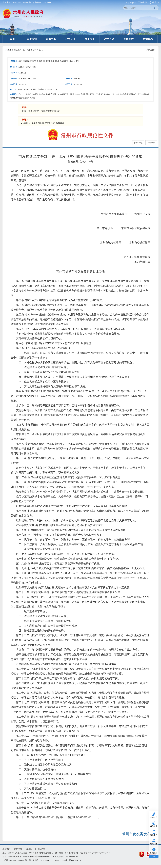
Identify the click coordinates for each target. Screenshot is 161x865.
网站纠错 (41, 849)
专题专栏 (129, 39)
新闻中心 (51, 39)
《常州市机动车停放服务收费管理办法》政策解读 (43, 123)
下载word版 (138, 143)
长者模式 (153, 817)
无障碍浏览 (143, 2)
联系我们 (6, 849)
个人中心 (46, 2)
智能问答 (17, 2)
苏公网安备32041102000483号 (15, 860)
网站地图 (18, 849)
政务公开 (70, 39)
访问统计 (29, 849)
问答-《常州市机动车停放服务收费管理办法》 (41, 111)
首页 (12, 39)
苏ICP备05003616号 (59, 860)
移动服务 (27, 2)
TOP (153, 856)
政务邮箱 (37, 2)
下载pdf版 (151, 143)
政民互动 (109, 39)
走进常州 (32, 39)
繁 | (126, 2)
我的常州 (7, 2)
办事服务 (90, 39)
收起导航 (153, 853)
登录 (154, 2)
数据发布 (148, 39)
